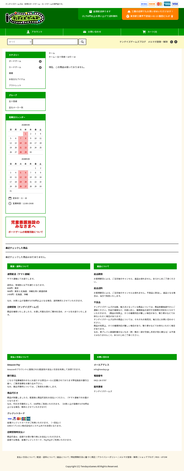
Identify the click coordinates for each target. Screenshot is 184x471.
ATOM (164, 456)
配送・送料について (46, 456)
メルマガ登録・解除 (158, 41)
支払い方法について (26, 456)
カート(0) (149, 32)
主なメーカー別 (16, 107)
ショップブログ (146, 456)
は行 (69, 56)
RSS (157, 456)
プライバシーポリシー (107, 456)
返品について (63, 456)
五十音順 (61, 56)
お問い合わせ (92, 32)
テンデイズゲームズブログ (133, 41)
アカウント (34, 32)
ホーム (52, 53)
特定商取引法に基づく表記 (83, 456)
